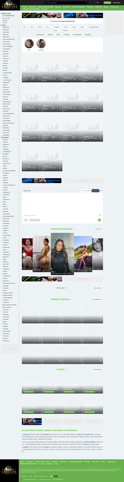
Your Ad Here (10, 349)
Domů (25, 7)
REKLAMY (98, 7)
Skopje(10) (4, 20)
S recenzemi (40, 34)
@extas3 (47, 479)
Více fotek (98, 229)
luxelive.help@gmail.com (57, 479)
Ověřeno (50, 34)
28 (47, 77)
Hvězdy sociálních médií (45, 7)
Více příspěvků (97, 299)
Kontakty (49, 464)
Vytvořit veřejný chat (35, 220)
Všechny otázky (86, 190)
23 (47, 135)
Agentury (58, 7)
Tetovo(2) (4, 22)
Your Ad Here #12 (52, 421)
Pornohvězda (77, 34)
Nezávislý (88, 34)
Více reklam (98, 288)
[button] (24, 254)
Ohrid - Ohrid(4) (6, 18)
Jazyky (55, 30)
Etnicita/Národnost (94, 27)
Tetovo (34, 108)
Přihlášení (107, 2)
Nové (58, 34)
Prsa (47, 27)
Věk (24, 27)
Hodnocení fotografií (78, 7)
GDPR (30, 476)
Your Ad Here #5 (83, 279)
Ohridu (87, 434)
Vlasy (31, 27)
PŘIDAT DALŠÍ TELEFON (31, 9)
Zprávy (106, 7)
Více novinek (98, 369)
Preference (65, 30)
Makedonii (26, 434)
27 (68, 77)
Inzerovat (44, 9)
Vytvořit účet (116, 2)
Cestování (56, 27)
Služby (82, 27)
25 (28, 76)
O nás (56, 464)
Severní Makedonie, (25, 78)
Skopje (54, 78)
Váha (65, 27)
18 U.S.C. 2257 (23, 476)
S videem (66, 34)
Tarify (39, 27)
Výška (74, 27)
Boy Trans (66, 7)
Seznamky (32, 7)
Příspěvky (90, 7)
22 (87, 107)
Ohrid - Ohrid (33, 78)
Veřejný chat (114, 7)
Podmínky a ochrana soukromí (40, 476)
